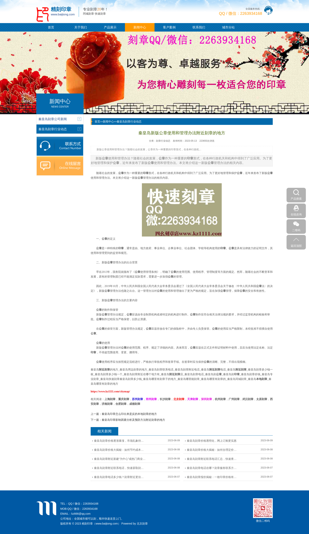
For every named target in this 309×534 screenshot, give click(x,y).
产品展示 (110, 27)
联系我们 (199, 27)
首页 (51, 27)
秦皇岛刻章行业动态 (129, 121)
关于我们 (80, 27)
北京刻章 (142, 523)
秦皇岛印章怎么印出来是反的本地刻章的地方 (129, 413)
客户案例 (169, 27)
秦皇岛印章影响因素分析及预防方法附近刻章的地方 (133, 419)
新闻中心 (139, 27)
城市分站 (228, 27)
